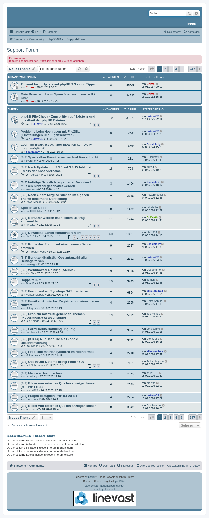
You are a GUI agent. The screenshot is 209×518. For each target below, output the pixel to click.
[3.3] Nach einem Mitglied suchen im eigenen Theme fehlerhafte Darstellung (55, 197)
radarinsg (31, 376)
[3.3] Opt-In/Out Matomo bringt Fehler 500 (52, 362)
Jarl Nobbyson (34, 365)
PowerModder (34, 202)
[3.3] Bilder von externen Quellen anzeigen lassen (58, 406)
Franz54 (31, 399)
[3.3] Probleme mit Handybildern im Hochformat (57, 352)
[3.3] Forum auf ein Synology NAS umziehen (54, 291)
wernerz (30, 189)
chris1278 (152, 372)
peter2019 (32, 390)
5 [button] (181, 69)
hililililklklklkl (33, 211)
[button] (151, 69)
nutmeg (30, 264)
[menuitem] (36, 32)
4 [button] (176, 69)
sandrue (31, 409)
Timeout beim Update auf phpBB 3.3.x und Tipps (58, 84)
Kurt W (30, 273)
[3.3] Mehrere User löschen (41, 373)
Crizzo (30, 87)
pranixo (151, 382)
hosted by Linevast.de (104, 497)
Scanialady (33, 151)
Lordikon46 (32, 332)
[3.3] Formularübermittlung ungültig (48, 329)
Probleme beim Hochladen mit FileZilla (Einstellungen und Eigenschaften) (50, 133)
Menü (191, 24)
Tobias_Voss (38, 251)
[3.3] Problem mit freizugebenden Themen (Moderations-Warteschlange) (53, 315)
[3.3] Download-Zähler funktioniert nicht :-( (53, 233)
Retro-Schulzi (155, 300)
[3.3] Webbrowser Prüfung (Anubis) (48, 270)
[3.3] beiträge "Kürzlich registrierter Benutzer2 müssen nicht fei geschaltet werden (56, 184)
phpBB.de (120, 481)
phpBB (91, 477)
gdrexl (34, 174)
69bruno (31, 160)
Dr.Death (152, 217)
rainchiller (152, 207)
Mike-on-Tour (155, 290)
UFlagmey (153, 156)
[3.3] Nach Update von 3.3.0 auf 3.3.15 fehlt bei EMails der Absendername (56, 169)
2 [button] (165, 69)
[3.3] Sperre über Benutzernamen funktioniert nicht (59, 157)
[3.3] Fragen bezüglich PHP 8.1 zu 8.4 (49, 396)
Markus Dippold (35, 294)
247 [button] (192, 69)
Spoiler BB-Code (33, 208)
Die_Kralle (32, 346)
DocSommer (154, 269)
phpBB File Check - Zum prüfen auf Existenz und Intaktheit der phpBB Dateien (58, 118)
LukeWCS (37, 124)
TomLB (30, 283)
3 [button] (170, 69)
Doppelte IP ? (31, 280)
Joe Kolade (32, 320)
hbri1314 (31, 224)
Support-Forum (23, 50)
